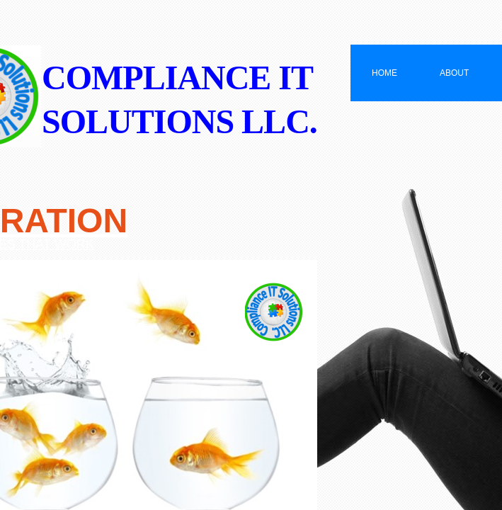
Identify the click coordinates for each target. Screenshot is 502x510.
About (454, 73)
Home (384, 73)
